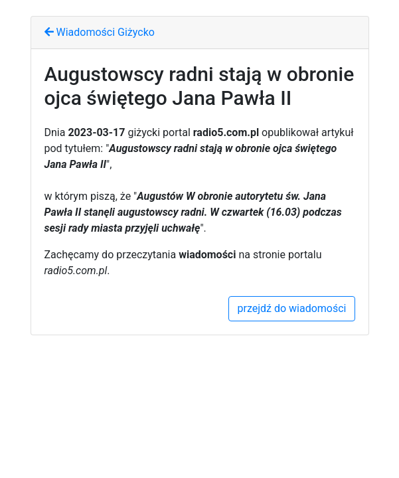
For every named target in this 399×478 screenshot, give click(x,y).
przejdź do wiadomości (291, 308)
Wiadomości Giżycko (99, 32)
